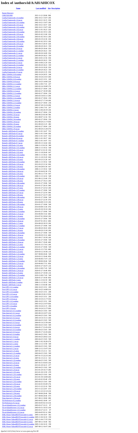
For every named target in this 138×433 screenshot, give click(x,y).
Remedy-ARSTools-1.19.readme (13, 240)
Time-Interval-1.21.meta (10, 351)
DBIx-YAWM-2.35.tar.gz (11, 129)
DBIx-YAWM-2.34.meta (10, 117)
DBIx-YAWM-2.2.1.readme (11, 84)
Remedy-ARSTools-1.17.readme (13, 226)
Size (49, 8)
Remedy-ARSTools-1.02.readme (13, 155)
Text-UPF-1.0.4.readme (10, 296)
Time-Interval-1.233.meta (11, 386)
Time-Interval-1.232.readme (12, 382)
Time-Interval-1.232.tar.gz (11, 384)
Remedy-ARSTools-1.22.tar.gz (12, 256)
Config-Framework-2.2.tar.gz (12, 58)
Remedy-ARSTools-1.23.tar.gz (12, 263)
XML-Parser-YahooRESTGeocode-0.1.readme (18, 417)
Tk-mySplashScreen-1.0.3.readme (14, 410)
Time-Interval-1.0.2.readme (11, 315)
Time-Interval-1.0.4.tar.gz (11, 327)
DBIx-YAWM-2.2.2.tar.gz (11, 91)
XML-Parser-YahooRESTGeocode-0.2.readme (18, 424)
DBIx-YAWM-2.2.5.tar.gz (11, 105)
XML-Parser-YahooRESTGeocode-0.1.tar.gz (17, 419)
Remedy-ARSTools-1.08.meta (12, 195)
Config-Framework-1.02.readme (13, 27)
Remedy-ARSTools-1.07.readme (13, 190)
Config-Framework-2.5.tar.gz (12, 72)
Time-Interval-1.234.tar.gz (11, 398)
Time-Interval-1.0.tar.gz (10, 337)
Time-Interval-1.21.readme (11, 353)
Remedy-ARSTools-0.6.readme (13, 136)
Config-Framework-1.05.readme (13, 41)
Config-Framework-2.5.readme (13, 70)
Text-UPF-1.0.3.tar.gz (9, 294)
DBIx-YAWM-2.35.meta (10, 124)
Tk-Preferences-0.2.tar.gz (11, 403)
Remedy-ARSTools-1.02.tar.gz (12, 157)
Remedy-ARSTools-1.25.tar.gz (12, 278)
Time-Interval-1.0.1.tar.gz (11, 313)
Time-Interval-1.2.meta (10, 344)
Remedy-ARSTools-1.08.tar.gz (12, 200)
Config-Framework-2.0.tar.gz (12, 48)
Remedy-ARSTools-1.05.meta (12, 174)
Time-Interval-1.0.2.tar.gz (11, 318)
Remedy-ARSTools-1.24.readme (13, 268)
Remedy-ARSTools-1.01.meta (12, 145)
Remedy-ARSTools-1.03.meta (12, 159)
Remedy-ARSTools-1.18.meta (12, 230)
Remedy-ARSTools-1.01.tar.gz (12, 150)
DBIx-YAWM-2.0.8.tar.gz (11, 77)
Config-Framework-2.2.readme (13, 55)
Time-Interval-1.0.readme (11, 334)
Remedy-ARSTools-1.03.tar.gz (12, 164)
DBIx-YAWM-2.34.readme (11, 119)
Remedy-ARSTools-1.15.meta (12, 209)
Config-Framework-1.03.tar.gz (12, 34)
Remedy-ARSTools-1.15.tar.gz (12, 214)
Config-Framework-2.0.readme (13, 46)
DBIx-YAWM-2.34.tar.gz (11, 122)
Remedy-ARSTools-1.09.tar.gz (12, 207)
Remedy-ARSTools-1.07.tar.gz (12, 193)
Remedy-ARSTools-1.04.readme (13, 169)
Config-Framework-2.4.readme (13, 65)
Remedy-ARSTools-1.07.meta (12, 188)
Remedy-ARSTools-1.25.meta (12, 273)
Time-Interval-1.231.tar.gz (11, 377)
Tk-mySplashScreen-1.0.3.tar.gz (13, 412)
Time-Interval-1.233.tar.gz (11, 391)
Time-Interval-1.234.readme (12, 396)
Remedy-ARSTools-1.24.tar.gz (12, 270)
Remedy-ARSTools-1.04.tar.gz (12, 171)
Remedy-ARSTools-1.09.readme (13, 204)
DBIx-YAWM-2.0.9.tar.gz (11, 81)
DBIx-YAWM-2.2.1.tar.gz (11, 86)
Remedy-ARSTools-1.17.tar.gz (12, 228)
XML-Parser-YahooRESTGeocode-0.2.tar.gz (17, 426)
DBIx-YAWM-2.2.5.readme (11, 103)
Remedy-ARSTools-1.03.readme (13, 162)
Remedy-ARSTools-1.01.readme (13, 148)
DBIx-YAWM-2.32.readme (11, 112)
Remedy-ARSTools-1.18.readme (13, 233)
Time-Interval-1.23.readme (11, 367)
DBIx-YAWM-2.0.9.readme (11, 79)
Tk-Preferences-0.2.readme (11, 400)
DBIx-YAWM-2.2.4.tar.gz (11, 100)
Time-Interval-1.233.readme (12, 389)
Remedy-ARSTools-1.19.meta (12, 237)
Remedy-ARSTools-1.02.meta (12, 152)
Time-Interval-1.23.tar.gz (10, 370)
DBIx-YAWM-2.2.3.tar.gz (11, 96)
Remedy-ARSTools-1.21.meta (12, 244)
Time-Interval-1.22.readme (11, 360)
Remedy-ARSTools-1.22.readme (13, 254)
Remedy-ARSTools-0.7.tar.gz (12, 143)
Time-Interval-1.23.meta (10, 365)
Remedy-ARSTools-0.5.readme (13, 131)
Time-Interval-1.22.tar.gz (10, 363)
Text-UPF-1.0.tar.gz (9, 308)
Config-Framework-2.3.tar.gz (12, 63)
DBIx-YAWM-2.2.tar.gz (10, 110)
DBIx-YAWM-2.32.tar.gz (11, 115)
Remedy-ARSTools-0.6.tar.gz (12, 138)
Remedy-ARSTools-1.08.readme (13, 197)
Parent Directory (7, 13)
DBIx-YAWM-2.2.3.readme (11, 93)
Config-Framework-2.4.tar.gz (12, 67)
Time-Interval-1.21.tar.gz (10, 356)
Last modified (41, 8)
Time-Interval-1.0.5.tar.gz (11, 332)
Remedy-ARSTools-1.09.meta (12, 202)
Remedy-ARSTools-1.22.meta (12, 252)
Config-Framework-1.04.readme (13, 37)
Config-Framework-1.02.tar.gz (12, 29)
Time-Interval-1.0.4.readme (11, 325)
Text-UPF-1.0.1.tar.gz (9, 289)
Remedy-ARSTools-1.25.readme (13, 275)
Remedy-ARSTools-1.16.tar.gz (12, 221)
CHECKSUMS (7, 15)
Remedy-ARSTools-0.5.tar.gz (12, 133)
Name (18, 8)
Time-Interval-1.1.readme (11, 339)
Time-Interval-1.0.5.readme (11, 330)
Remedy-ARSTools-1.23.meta (12, 259)
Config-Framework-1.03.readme (13, 32)
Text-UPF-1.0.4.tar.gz (9, 299)
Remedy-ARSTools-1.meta (11, 280)
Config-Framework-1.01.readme (13, 22)
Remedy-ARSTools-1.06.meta (12, 181)
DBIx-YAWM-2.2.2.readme (11, 89)
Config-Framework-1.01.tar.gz (12, 25)
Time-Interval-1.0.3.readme (11, 320)
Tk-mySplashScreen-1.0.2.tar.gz (13, 408)
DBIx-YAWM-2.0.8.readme (11, 74)
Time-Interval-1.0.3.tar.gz (11, 322)
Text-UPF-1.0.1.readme (10, 287)
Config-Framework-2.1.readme (13, 51)
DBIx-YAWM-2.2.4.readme (11, 98)
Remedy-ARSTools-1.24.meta (12, 266)
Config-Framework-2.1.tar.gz (12, 53)
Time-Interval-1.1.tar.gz (10, 341)
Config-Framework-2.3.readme (13, 60)
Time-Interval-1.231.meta (11, 372)
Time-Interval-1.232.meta (11, 379)
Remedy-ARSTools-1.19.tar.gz (12, 242)
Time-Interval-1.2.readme (11, 346)
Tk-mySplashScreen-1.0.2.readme (14, 405)
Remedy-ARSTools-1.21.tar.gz (12, 249)
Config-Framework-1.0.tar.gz (12, 20)
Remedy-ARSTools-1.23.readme (13, 261)
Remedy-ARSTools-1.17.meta (12, 223)
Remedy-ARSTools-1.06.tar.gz (12, 185)
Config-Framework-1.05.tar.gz (12, 44)
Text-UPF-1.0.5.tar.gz (9, 304)
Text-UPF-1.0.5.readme (10, 301)
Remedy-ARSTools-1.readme (12, 282)
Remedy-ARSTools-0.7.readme (13, 141)
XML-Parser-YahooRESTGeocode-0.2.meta (17, 422)
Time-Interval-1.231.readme (12, 374)
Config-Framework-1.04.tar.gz (12, 39)
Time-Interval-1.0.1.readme (11, 311)
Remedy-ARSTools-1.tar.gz (11, 285)
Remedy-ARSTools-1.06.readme (13, 183)
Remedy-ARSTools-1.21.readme (13, 247)
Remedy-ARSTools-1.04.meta (12, 167)
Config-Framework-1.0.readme (13, 18)
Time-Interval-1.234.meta (11, 393)
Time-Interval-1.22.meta (10, 358)
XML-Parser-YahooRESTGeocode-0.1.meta (17, 415)
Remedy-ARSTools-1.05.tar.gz (12, 178)
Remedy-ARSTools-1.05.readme (13, 176)
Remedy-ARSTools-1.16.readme (13, 219)
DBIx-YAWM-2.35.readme (11, 126)
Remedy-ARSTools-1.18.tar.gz (12, 235)
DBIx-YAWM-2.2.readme (11, 107)
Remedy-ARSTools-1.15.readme (13, 211)
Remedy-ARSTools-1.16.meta (12, 216)
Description (55, 8)
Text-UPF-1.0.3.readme (10, 292)
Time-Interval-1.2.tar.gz (10, 348)
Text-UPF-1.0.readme (9, 306)
